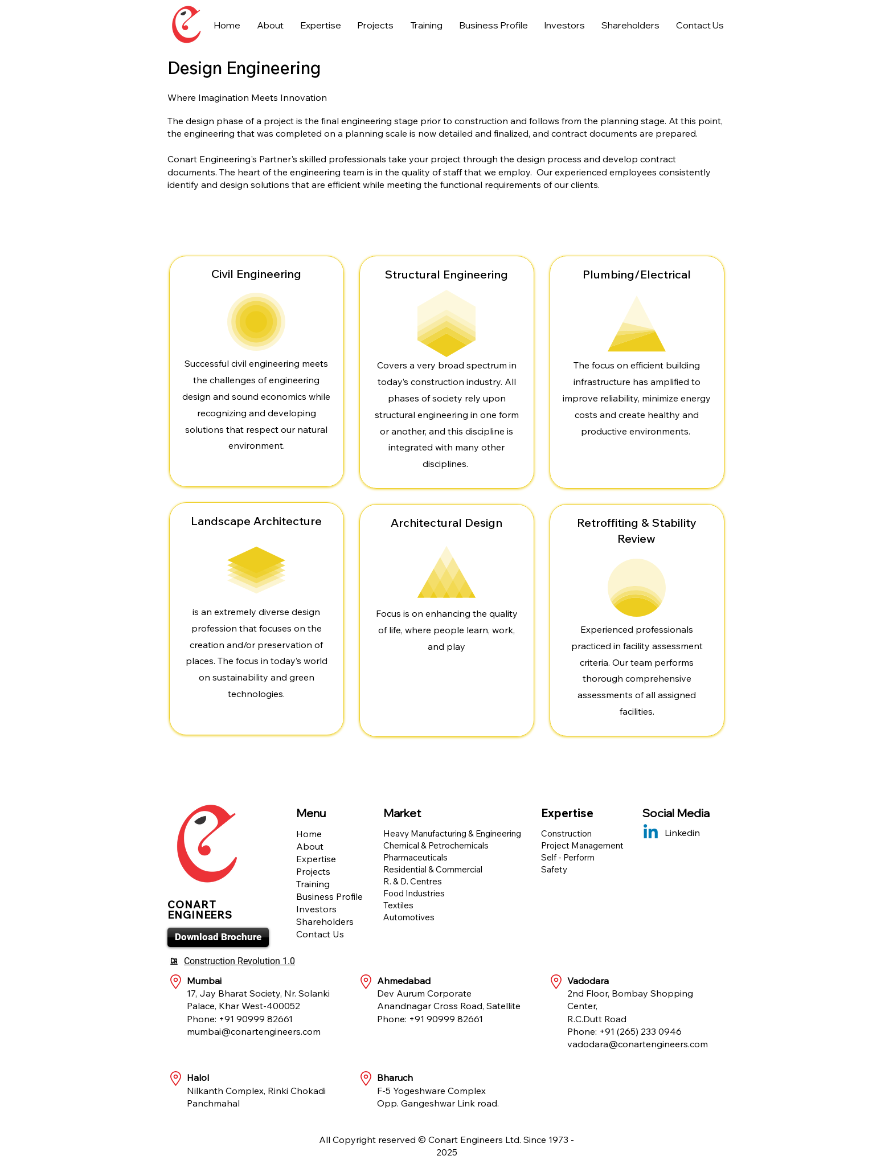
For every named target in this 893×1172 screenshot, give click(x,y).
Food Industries (414, 893)
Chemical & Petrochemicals (436, 845)
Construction (566, 833)
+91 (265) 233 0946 (640, 1031)
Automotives (409, 917)
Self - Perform (568, 857)
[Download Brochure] (218, 937)
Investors (316, 909)
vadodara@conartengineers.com (637, 1044)
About (309, 846)
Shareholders (325, 921)
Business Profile (329, 896)
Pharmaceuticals (415, 857)
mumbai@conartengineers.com (254, 1031)
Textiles (398, 905)
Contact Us (320, 934)
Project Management (582, 845)
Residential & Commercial (432, 869)
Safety (554, 869)
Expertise (316, 858)
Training (313, 884)
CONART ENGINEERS (199, 909)
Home (309, 833)
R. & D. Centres (412, 881)
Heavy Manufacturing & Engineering (452, 833)
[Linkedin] (650, 833)
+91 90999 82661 (256, 1019)
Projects (313, 871)
